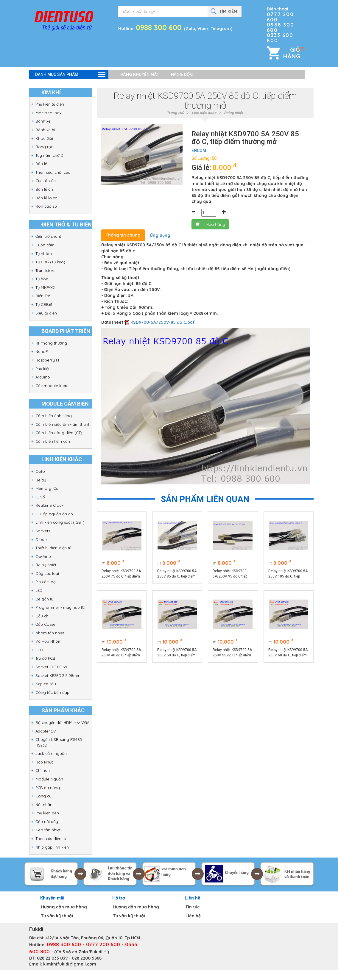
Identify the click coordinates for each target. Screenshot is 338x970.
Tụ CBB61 (43, 304)
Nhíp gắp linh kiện (52, 847)
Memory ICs (46, 488)
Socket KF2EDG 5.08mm (57, 675)
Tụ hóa (41, 278)
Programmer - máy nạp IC (60, 607)
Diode (41, 539)
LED (39, 590)
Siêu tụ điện (46, 313)
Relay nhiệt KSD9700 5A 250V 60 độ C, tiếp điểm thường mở (288, 653)
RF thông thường (51, 343)
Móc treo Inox (48, 112)
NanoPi (42, 351)
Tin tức (193, 907)
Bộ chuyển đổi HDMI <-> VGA (62, 722)
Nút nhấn (43, 804)
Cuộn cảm (44, 244)
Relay (40, 480)
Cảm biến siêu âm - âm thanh (63, 424)
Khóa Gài (44, 138)
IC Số (40, 497)
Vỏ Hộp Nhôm (48, 641)
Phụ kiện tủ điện (49, 104)
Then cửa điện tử (50, 838)
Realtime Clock (49, 505)
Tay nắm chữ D (49, 155)
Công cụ (43, 796)
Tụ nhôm (43, 253)
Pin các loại (46, 581)
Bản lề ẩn (44, 189)
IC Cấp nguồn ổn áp (54, 513)
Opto (40, 471)
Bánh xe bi (45, 129)
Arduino (42, 377)
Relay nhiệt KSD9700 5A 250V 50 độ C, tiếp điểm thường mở (177, 653)
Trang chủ (175, 112)
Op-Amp (43, 556)
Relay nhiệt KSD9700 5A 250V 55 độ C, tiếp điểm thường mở (232, 653)
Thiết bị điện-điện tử (53, 547)
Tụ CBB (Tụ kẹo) (50, 261)
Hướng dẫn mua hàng (64, 907)
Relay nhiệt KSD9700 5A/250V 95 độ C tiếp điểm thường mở (230, 574)
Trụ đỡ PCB (45, 658)
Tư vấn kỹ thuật (57, 916)
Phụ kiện (43, 368)
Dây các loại (47, 573)
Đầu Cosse (45, 624)
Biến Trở (42, 295)
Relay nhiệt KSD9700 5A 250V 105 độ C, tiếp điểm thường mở (288, 574)
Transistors (45, 270)
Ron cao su (46, 206)
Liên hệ (193, 916)
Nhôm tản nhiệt (49, 632)
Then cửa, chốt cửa (52, 172)
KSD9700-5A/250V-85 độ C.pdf (162, 322)
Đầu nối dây (46, 821)
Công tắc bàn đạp (52, 692)
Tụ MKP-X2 (45, 287)
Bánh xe (43, 121)
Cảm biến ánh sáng (53, 415)
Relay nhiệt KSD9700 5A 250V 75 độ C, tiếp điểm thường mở (121, 574)
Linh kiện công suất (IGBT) (60, 522)
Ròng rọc (44, 146)
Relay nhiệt (45, 564)
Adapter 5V (45, 731)
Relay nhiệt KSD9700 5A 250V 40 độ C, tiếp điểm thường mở (121, 653)
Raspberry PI (47, 360)
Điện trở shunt (48, 236)
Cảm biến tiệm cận (52, 441)
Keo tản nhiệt (47, 829)
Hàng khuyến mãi (139, 74)
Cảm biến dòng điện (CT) (58, 432)
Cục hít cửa (45, 180)
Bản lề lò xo (46, 197)
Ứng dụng (160, 235)
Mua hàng (210, 224)
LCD (39, 649)
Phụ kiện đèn (47, 813)
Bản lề (41, 163)
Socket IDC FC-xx (51, 666)
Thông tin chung (123, 235)
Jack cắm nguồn (51, 753)
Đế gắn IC (44, 599)
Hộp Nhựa (44, 762)
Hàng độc (182, 74)
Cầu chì (42, 616)
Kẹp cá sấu (45, 683)
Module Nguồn (49, 779)
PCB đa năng (47, 787)
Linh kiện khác (204, 112)
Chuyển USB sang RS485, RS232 (59, 742)
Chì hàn (42, 770)
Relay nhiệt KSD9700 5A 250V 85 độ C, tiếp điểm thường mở (177, 574)
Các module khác (51, 385)
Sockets (42, 530)
